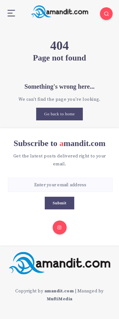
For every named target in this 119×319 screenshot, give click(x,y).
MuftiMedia (60, 299)
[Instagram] (60, 227)
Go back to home (59, 114)
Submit (59, 203)
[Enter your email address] (60, 185)
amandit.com (59, 291)
